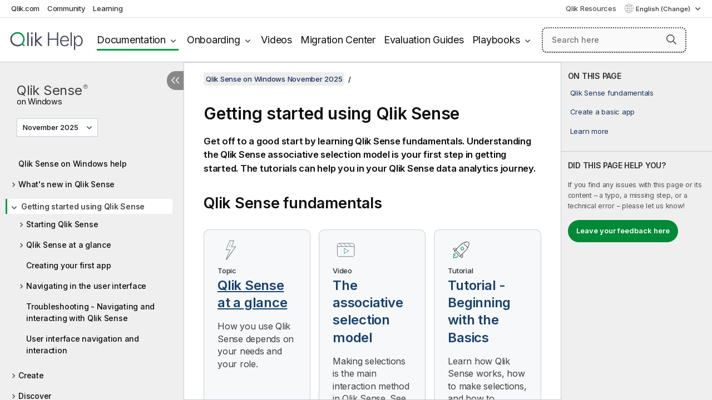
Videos (276, 40)
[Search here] (614, 40)
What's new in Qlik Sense (66, 184)
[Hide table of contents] (175, 80)
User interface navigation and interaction (82, 344)
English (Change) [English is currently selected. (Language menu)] (664, 9)
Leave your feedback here (623, 230)
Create (31, 375)
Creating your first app (68, 265)
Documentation (131, 40)
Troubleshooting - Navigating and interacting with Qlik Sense (90, 312)
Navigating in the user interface (86, 286)
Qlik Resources (591, 8)
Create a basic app (602, 111)
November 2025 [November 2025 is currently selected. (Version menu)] (51, 127)
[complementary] (636, 231)
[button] (671, 39)
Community (66, 8)
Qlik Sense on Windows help (72, 163)
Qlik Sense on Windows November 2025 (274, 78)
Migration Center (337, 40)
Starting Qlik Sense (62, 224)
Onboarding (213, 40)
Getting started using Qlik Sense (83, 206)
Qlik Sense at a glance (68, 244)
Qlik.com (25, 8)
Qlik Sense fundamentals (612, 92)
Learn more (589, 131)
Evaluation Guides (424, 40)
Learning (107, 8)
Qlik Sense (52, 93)
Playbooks (496, 40)
